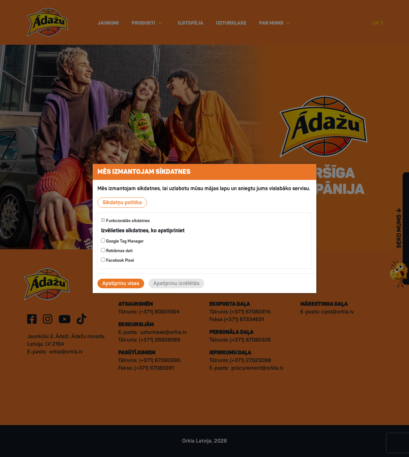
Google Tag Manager (122, 241)
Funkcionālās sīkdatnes (125, 220)
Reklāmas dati (117, 250)
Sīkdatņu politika (122, 202)
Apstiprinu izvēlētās (176, 283)
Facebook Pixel (117, 260)
